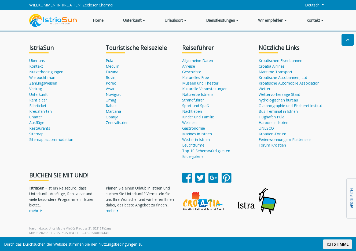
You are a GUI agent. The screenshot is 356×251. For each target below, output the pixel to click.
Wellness (189, 122)
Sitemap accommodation (51, 139)
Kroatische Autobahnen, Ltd (283, 77)
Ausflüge (36, 122)
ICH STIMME (337, 244)
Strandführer (193, 100)
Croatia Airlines (272, 66)
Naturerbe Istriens (198, 94)
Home (98, 20)
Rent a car (38, 100)
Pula (109, 60)
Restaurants (39, 128)
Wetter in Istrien (196, 139)
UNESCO (266, 128)
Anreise (188, 66)
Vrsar (110, 88)
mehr (35, 210)
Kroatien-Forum (272, 133)
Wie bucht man (42, 77)
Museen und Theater (200, 83)
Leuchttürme (193, 145)
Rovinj (111, 77)
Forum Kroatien (272, 145)
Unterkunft (134, 20)
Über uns (37, 60)
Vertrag (35, 88)
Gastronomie (193, 128)
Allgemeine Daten (197, 60)
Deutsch (309, 5)
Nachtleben (192, 111)
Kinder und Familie (198, 116)
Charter (35, 116)
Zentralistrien (117, 122)
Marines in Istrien (197, 133)
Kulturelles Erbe (195, 77)
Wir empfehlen (272, 20)
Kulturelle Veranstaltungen (204, 88)
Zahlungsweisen (43, 83)
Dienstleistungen (222, 20)
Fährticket (37, 105)
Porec (111, 83)
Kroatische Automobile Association (289, 83)
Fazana (112, 71)
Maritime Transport (275, 71)
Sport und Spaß (195, 105)
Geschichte (191, 71)
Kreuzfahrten (40, 111)
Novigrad (114, 94)
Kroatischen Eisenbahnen (280, 60)
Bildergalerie (193, 156)
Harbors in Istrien (273, 122)
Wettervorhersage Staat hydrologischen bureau (279, 97)
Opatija (112, 116)
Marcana (113, 111)
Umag (111, 100)
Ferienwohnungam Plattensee (285, 139)
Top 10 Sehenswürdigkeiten (206, 150)
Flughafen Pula (271, 116)
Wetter (264, 88)
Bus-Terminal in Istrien (278, 111)
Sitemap (36, 133)
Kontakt (315, 20)
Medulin (112, 66)
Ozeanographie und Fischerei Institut (290, 105)
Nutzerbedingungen (46, 71)
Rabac (111, 105)
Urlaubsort (175, 20)
